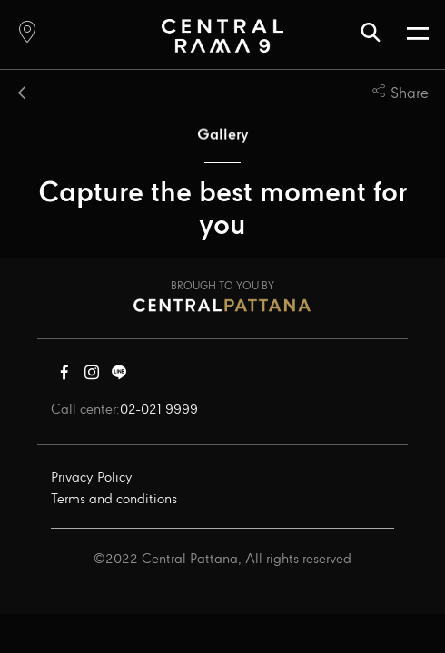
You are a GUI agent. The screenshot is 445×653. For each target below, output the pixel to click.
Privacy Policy (92, 478)
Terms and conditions (114, 500)
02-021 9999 (159, 410)
